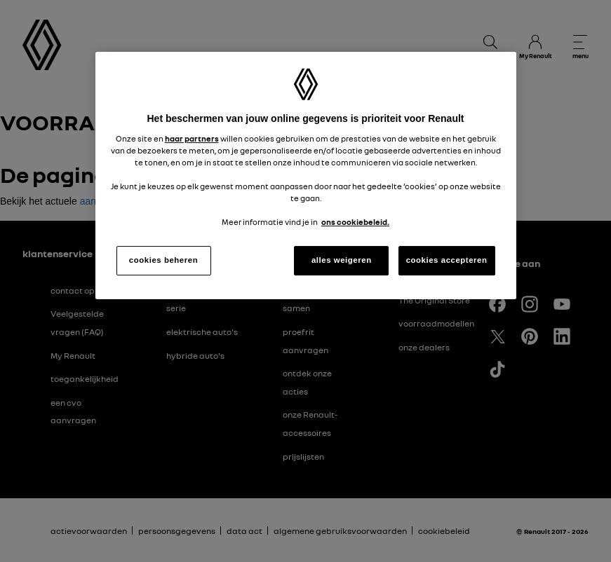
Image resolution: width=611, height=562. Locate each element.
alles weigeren (341, 260)
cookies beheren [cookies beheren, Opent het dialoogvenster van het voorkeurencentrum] (163, 260)
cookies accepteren (447, 260)
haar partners (192, 139)
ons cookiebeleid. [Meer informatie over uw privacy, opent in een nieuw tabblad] (355, 222)
